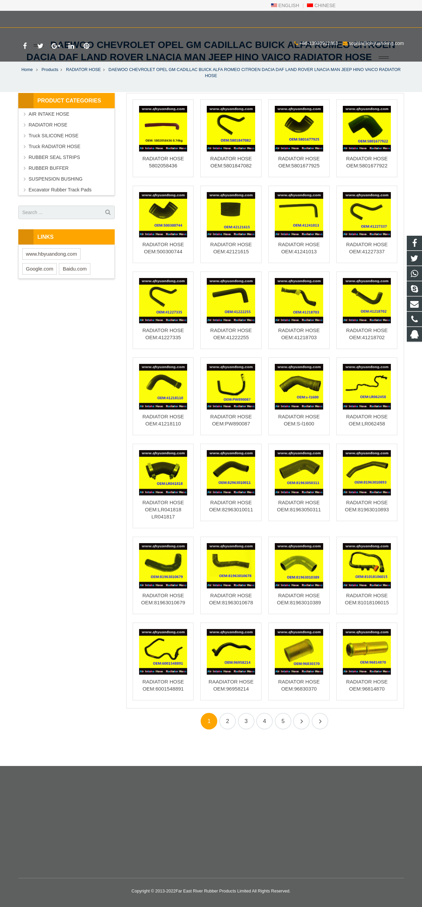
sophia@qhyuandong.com (100, 18)
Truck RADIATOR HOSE (55, 170)
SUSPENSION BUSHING (56, 203)
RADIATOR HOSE (83, 93)
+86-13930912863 (42, 18)
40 (301, 745)
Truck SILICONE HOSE (54, 159)
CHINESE (321, 5)
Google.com (39, 292)
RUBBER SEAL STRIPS (54, 181)
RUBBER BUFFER (49, 192)
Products (50, 93)
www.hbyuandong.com (51, 277)
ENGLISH (285, 5)
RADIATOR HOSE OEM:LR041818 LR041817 (163, 533)
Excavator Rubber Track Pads (60, 213)
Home (27, 93)
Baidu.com (75, 292)
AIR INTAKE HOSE (49, 138)
